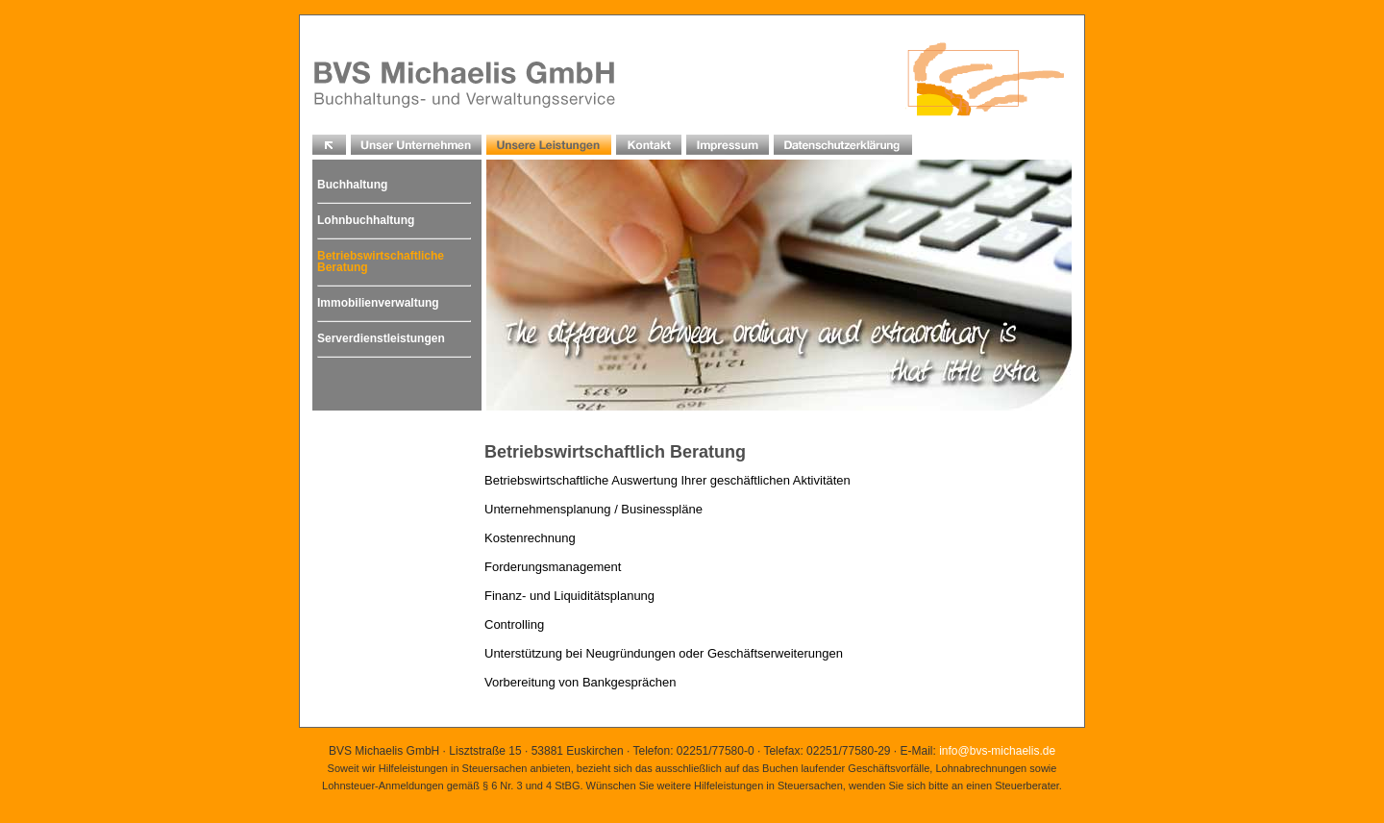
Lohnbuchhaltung (365, 220)
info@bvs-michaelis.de (997, 751)
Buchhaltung (352, 184)
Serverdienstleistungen (381, 338)
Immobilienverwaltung (378, 303)
